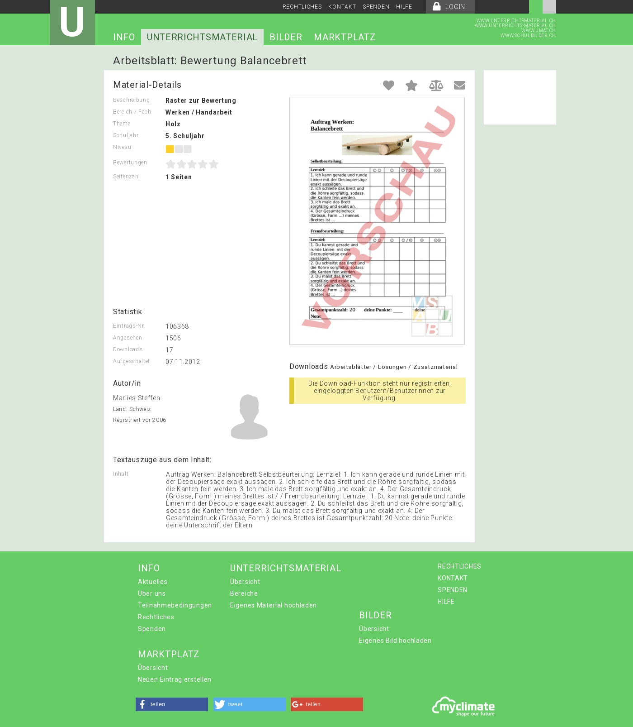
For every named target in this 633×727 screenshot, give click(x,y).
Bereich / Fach (132, 112)
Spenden (152, 628)
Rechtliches (156, 617)
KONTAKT (342, 7)
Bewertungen (130, 162)
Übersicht (245, 581)
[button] (172, 704)
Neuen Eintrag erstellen (175, 679)
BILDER (285, 37)
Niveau (122, 147)
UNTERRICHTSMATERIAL (202, 37)
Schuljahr (125, 135)
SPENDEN (376, 7)
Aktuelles (152, 581)
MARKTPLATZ (345, 37)
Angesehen (127, 338)
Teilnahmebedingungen (175, 605)
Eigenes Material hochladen (273, 605)
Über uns (152, 593)
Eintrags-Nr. (129, 326)
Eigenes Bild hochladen (395, 640)
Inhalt (120, 474)
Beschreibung (131, 100)
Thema (122, 123)
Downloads (127, 349)
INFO (124, 37)
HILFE (404, 7)
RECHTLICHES (302, 7)
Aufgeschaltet (131, 361)
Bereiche (244, 593)
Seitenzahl (126, 176)
